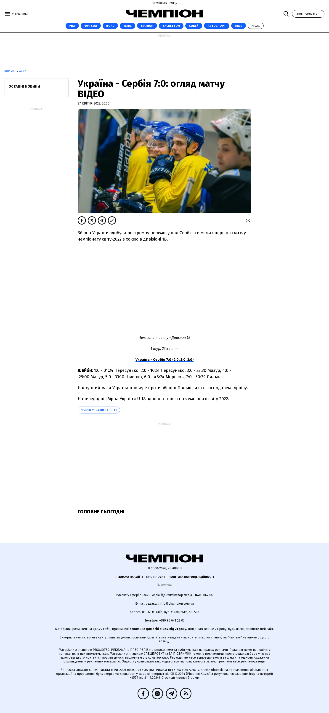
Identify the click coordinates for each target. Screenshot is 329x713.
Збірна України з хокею (99, 410)
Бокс (110, 25)
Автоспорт (217, 25)
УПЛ (72, 25)
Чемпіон (10, 71)
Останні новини (24, 86)
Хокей (194, 25)
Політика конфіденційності (191, 577)
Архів (256, 25)
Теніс (127, 25)
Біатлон (147, 25)
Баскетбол (171, 25)
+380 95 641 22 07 (172, 620)
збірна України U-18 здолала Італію (141, 398)
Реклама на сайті (129, 577)
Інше (238, 25)
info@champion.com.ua (177, 604)
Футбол (90, 25)
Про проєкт (155, 577)
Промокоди (164, 584)
